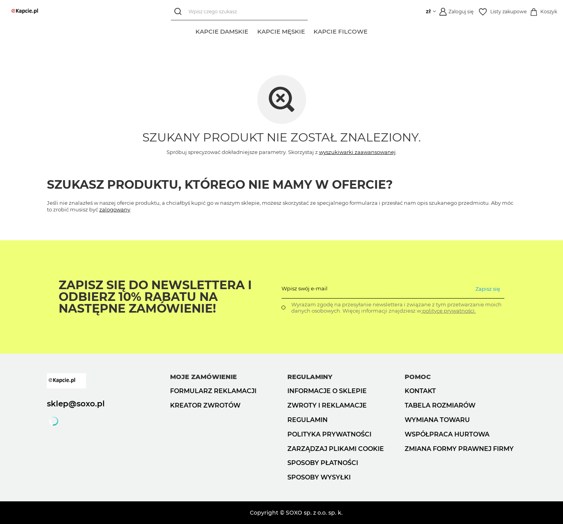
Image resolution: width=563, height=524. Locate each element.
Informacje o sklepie (327, 391)
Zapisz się (487, 289)
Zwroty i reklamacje (327, 405)
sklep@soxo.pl (76, 403)
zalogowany (114, 209)
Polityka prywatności (329, 434)
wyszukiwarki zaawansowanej (357, 152)
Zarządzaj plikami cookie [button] (335, 448)
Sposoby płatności (322, 463)
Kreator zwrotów (205, 405)
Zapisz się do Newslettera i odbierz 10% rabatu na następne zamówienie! (155, 297)
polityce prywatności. (448, 311)
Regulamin (307, 420)
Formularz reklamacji (213, 391)
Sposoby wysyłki (319, 477)
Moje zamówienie (203, 377)
